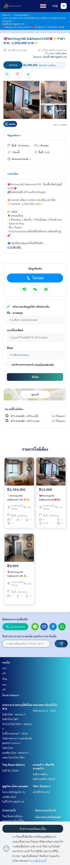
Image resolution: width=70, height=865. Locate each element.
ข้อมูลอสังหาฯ (14, 135)
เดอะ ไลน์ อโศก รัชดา (13, 757)
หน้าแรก (6, 14)
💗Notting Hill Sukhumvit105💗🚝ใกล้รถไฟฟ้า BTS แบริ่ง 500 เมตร (50, 497)
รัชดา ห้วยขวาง (42, 786)
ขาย (4, 668)
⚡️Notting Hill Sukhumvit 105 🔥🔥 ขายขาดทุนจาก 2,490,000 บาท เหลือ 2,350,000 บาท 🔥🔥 (18, 497)
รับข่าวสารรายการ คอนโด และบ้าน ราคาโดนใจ (29, 636)
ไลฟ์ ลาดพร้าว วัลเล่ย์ (44, 779)
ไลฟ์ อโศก (7, 747)
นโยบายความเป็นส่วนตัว (48, 817)
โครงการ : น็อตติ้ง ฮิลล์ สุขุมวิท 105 (50, 56)
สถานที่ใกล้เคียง (14, 409)
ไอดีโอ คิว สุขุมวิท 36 (13, 801)
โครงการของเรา (10, 695)
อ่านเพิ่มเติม (14, 247)
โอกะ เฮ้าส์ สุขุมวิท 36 (13, 792)
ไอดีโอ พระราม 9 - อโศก (15, 733)
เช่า (4, 673)
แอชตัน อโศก (9, 796)
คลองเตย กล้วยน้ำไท (45, 704)
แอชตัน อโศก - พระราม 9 (15, 752)
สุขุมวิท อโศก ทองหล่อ (15, 786)
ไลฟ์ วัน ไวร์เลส (10, 770)
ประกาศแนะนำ (21, 14)
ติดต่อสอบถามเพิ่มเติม (15, 619)
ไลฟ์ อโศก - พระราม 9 (13, 714)
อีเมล (10, 347)
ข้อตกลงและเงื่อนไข (45, 810)
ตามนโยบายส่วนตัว (44, 364)
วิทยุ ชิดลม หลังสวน (13, 764)
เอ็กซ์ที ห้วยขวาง (41, 792)
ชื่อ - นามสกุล (15, 312)
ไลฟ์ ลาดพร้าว (40, 774)
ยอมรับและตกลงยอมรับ (22, 364)
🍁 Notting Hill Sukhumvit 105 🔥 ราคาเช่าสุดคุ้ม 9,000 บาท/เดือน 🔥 (17, 573)
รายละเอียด (12, 173)
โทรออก (35, 278)
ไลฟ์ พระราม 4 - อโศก (44, 710)
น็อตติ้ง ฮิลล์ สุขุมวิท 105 (13, 23)
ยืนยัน (35, 377)
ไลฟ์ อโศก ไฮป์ (10, 719)
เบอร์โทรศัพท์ (15, 330)
